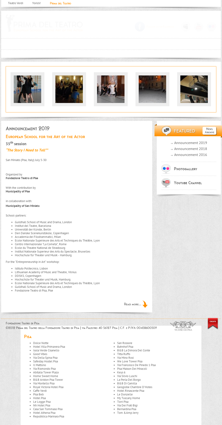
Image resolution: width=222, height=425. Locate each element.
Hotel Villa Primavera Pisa (49, 347)
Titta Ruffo (123, 354)
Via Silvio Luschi (127, 376)
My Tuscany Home (128, 398)
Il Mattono (39, 365)
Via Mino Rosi (125, 358)
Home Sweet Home (45, 376)
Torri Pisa (122, 402)
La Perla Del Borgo (129, 380)
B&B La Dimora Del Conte (133, 351)
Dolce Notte (41, 343)
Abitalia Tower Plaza (46, 373)
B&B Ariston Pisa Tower (48, 380)
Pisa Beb (38, 395)
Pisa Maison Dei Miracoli (132, 369)
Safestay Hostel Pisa (45, 362)
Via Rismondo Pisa (44, 369)
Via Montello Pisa (43, 384)
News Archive (209, 130)
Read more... (132, 304)
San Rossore (124, 343)
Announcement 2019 (190, 143)
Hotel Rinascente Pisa (130, 391)
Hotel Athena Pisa (44, 413)
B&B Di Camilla (127, 384)
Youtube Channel (188, 182)
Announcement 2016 (190, 155)
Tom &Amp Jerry (127, 413)
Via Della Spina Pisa (45, 358)
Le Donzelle (125, 395)
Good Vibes (40, 354)
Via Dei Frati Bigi (127, 406)
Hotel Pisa (39, 398)
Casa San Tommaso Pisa (47, 409)
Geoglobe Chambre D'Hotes (134, 387)
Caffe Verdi (40, 391)
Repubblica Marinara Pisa (48, 417)
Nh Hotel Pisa (41, 406)
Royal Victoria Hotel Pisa (48, 387)
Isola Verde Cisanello (46, 351)
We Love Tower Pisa (129, 362)
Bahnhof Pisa (125, 347)
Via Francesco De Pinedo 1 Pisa (136, 365)
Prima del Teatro (60, 3)
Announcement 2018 (190, 149)
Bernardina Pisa (126, 409)
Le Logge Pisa (42, 402)
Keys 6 (121, 373)
